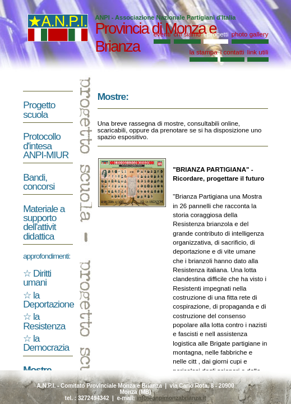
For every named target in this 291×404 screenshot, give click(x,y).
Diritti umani (37, 278)
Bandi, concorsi (38, 182)
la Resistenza (44, 321)
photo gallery (250, 34)
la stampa (204, 52)
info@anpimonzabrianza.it (171, 398)
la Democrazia (46, 343)
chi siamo (187, 34)
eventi (162, 34)
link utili (258, 52)
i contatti (232, 52)
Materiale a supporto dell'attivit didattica (43, 222)
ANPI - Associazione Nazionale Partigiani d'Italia (165, 17)
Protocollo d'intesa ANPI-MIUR (45, 145)
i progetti (216, 34)
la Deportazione (48, 300)
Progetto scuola (39, 109)
